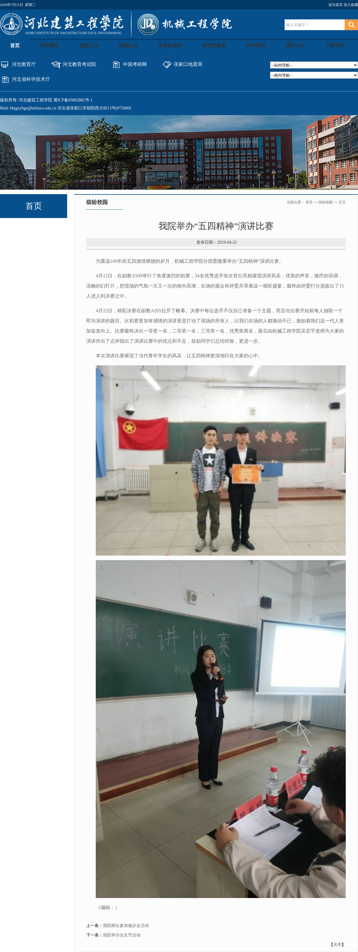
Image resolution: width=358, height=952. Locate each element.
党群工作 (88, 45)
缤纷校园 (325, 202)
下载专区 (334, 45)
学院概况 (49, 45)
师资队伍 (128, 45)
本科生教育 (170, 45)
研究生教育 (214, 45)
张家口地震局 (188, 64)
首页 (15, 45)
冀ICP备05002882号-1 (72, 100)
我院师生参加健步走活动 (126, 925)
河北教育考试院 (79, 64)
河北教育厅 (24, 64)
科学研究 (256, 45)
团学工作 (295, 45)
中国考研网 (135, 64)
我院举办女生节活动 (122, 935)
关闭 (337, 944)
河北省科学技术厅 (31, 79)
